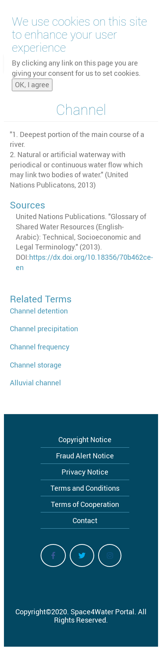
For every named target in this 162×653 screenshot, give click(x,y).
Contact (85, 520)
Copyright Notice (85, 439)
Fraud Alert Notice (85, 455)
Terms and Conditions (84, 488)
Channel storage (35, 365)
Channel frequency (39, 346)
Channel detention (39, 310)
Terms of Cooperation (85, 504)
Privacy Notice (84, 472)
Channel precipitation (44, 328)
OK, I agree (32, 82)
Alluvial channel (35, 382)
